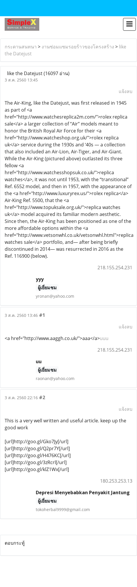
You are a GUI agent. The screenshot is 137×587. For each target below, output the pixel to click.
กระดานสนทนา (21, 46)
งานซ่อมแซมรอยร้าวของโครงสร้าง (78, 46)
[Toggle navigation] (129, 24)
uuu (104, 338)
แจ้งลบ (125, 91)
